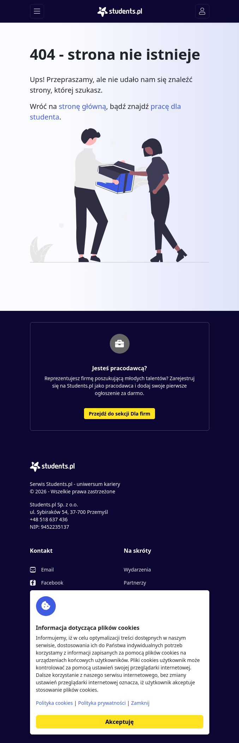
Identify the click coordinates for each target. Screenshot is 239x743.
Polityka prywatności (102, 703)
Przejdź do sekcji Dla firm (119, 413)
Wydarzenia (137, 569)
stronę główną (82, 106)
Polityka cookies (54, 703)
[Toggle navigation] (37, 11)
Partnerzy (135, 582)
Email (47, 569)
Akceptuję (119, 722)
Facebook (52, 582)
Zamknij (140, 703)
